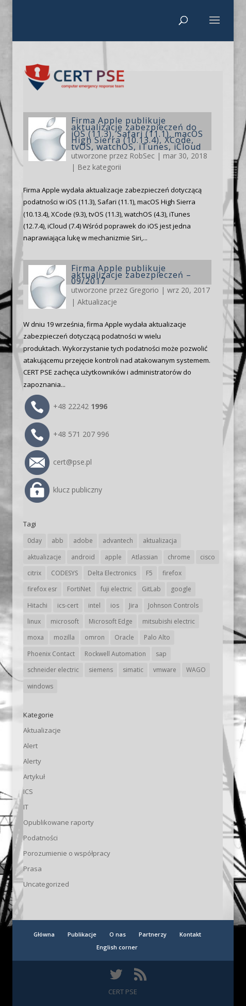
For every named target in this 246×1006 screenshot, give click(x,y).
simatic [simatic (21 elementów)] (133, 669)
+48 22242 (66, 406)
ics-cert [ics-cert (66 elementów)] (67, 605)
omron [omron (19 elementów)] (95, 637)
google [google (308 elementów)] (181, 589)
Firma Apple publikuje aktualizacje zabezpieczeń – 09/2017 (131, 274)
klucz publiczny (63, 490)
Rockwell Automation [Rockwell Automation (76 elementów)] (115, 653)
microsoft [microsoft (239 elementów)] (65, 621)
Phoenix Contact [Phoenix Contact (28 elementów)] (51, 653)
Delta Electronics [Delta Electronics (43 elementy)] (112, 573)
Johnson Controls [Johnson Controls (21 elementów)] (173, 605)
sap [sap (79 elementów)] (161, 653)
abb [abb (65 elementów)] (57, 540)
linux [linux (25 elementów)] (34, 621)
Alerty (32, 761)
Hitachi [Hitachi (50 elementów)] (37, 605)
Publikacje (82, 934)
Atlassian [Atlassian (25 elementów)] (145, 557)
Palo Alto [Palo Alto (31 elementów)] (157, 637)
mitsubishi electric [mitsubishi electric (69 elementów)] (168, 621)
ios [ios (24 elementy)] (114, 605)
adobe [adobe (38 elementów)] (83, 540)
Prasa (32, 868)
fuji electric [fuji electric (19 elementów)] (116, 589)
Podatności (40, 837)
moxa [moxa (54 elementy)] (35, 637)
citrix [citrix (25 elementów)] (34, 573)
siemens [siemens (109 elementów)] (101, 669)
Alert (30, 745)
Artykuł (34, 776)
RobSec (142, 156)
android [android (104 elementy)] (83, 557)
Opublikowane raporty (58, 822)
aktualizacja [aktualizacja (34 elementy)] (160, 540)
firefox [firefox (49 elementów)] (172, 573)
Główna (44, 934)
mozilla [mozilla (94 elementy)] (64, 637)
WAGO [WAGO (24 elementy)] (196, 669)
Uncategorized (46, 884)
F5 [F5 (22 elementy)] (149, 573)
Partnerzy (153, 934)
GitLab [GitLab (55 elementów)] (151, 589)
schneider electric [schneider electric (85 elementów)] (53, 669)
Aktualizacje (97, 302)
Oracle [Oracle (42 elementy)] (124, 637)
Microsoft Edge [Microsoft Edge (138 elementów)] (111, 621)
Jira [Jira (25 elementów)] (133, 605)
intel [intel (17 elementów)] (94, 605)
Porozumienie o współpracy (66, 853)
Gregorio (144, 290)
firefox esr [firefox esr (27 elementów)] (42, 589)
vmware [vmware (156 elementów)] (164, 669)
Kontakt (190, 934)
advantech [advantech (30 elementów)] (118, 540)
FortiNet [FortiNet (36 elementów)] (79, 589)
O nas (117, 934)
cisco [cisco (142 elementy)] (207, 557)
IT (25, 806)
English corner (117, 947)
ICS (28, 791)
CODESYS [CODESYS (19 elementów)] (64, 573)
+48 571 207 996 (67, 434)
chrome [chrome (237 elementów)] (179, 557)
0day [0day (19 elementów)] (34, 540)
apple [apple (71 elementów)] (113, 557)
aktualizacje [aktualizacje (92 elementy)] (44, 557)
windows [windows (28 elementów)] (40, 686)
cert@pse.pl (58, 462)
